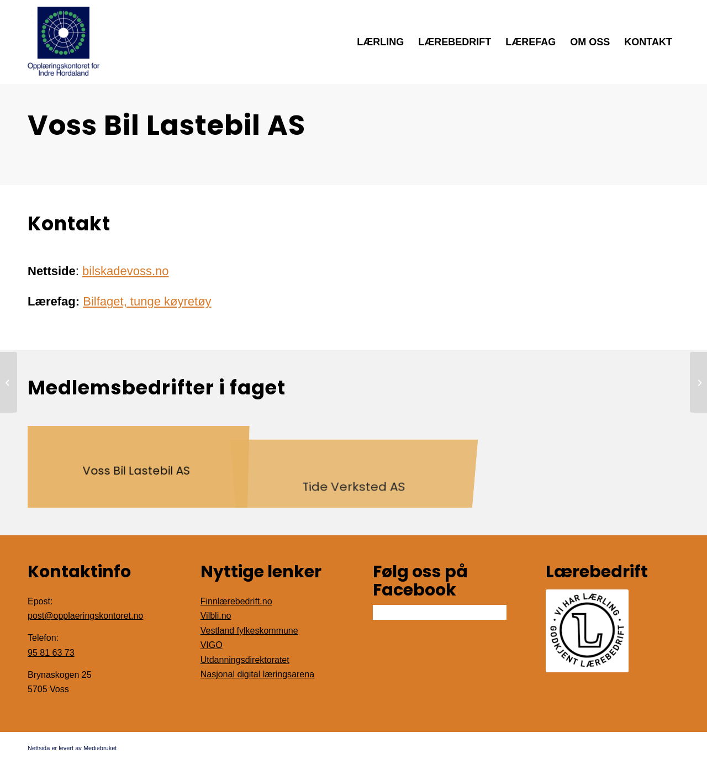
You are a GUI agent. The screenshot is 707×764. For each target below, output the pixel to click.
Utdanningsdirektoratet (245, 660)
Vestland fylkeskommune (249, 630)
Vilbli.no (216, 615)
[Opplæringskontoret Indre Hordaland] (63, 42)
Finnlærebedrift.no (236, 601)
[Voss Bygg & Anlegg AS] (698, 382)
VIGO (212, 645)
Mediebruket (100, 748)
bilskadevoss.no (125, 271)
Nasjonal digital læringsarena (257, 674)
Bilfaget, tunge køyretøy (147, 301)
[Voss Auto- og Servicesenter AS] (8, 382)
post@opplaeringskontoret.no (85, 615)
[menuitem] (380, 42)
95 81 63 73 (51, 652)
